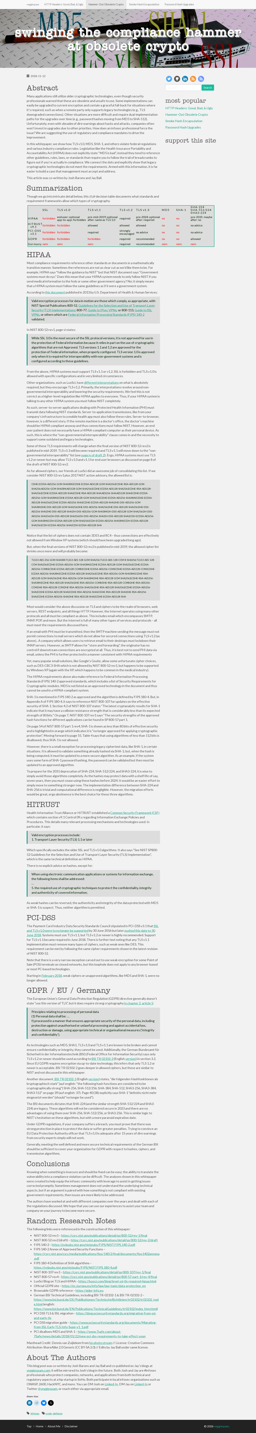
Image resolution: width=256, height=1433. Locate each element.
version (130, 1059)
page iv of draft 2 (93, 455)
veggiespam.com (38, 1370)
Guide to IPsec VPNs (102, 310)
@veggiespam (47, 1389)
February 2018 (51, 976)
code (49, 1413)
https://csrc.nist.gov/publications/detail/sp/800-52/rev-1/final (104, 1235)
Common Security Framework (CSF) (134, 813)
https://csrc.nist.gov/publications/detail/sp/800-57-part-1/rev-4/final (109, 1277)
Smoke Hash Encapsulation (144, 4)
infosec (35, 1413)
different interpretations (101, 382)
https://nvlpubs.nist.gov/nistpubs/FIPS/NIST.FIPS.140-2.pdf (93, 1245)
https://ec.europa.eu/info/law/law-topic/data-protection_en (104, 1286)
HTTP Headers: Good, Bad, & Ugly (63, 4)
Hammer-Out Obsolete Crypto (106, 4)
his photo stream (100, 1343)
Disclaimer (71, 1426)
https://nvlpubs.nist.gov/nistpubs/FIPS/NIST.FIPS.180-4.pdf (75, 1267)
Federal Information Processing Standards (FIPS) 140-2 (106, 314)
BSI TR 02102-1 (65, 1079)
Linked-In (111, 1384)
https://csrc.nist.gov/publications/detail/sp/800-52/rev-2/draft (114, 1240)
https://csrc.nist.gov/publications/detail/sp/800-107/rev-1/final (107, 1272)
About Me (54, 1426)
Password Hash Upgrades (179, 4)
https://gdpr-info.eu (89, 1290)
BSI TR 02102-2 (102, 1059)
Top (29, 1426)
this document (55, 292)
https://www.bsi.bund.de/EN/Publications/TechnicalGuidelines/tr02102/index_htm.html (95, 1309)
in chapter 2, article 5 (138, 1003)
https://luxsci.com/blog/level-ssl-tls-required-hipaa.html (117, 1281)
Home (39, 1426)
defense (57, 1413)
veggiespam (33, 4)
